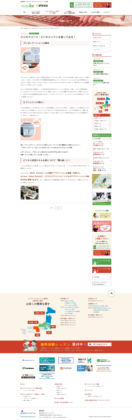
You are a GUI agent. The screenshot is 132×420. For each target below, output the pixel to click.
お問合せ (89, 394)
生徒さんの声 (83, 12)
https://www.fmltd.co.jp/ (28, 416)
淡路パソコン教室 (69, 300)
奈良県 (62, 315)
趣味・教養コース (28, 400)
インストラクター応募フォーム (95, 386)
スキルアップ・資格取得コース (31, 398)
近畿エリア (97, 118)
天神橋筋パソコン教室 (70, 302)
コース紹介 (52, 12)
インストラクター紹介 (103, 261)
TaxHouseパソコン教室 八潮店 (100, 305)
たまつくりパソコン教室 (71, 305)
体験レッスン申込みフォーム (95, 396)
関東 (108, 105)
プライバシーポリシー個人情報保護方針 (101, 283)
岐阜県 (62, 324)
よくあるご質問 (95, 12)
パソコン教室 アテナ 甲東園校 (72, 311)
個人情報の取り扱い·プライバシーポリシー (98, 400)
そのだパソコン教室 (70, 309)
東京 (106, 110)
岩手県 (90, 317)
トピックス (106, 12)
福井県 (62, 322)
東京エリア (97, 123)
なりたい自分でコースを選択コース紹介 (33, 394)
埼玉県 (90, 305)
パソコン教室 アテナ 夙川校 (72, 307)
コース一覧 (96, 138)
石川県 (62, 320)
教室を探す (59, 384)
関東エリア (97, 126)
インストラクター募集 (103, 269)
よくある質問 (60, 398)
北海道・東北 (101, 98)
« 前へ (52, 208)
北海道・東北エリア (100, 129)
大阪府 (62, 300)
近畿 (100, 111)
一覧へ (58, 208)
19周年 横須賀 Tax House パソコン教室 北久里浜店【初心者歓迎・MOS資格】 (102, 310)
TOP (24, 12)
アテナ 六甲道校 (69, 313)
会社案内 (96, 277)
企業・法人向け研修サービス (64, 402)
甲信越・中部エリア (100, 120)
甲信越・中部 (99, 103)
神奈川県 (90, 307)
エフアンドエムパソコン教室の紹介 (32, 388)
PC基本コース (27, 396)
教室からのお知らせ (99, 45)
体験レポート (28, 28)
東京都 (90, 300)
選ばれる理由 (35, 12)
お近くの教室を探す (69, 12)
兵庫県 (62, 307)
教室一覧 (97, 115)
